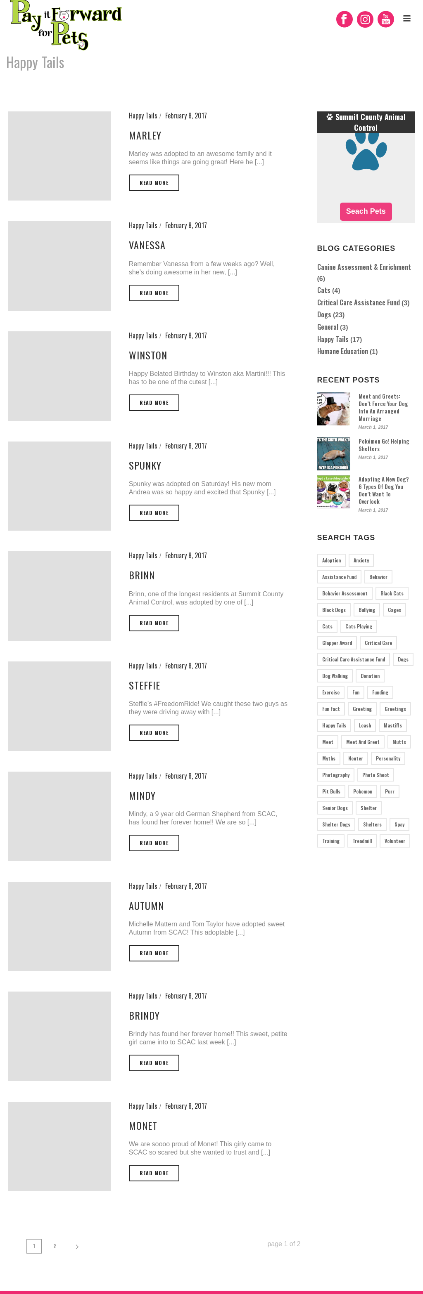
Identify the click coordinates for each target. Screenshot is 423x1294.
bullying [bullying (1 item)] (367, 609)
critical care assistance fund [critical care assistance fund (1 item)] (353, 659)
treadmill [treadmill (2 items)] (362, 840)
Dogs (324, 314)
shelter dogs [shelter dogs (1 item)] (336, 824)
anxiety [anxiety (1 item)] (361, 560)
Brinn (142, 574)
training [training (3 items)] (331, 840)
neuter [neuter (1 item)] (355, 758)
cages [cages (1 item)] (394, 609)
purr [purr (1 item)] (389, 791)
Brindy (144, 1015)
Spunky (145, 465)
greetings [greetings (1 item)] (395, 708)
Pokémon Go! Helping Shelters (384, 444)
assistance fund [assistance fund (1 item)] (339, 576)
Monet (143, 1125)
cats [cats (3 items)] (327, 626)
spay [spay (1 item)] (399, 824)
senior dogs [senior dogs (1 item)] (335, 807)
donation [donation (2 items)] (370, 675)
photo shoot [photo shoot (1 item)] (375, 774)
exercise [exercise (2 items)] (331, 692)
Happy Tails (395, 83)
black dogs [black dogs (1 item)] (334, 609)
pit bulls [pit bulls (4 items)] (331, 791)
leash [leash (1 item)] (365, 725)
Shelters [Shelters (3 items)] (372, 824)
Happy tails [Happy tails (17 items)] (334, 725)
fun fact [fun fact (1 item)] (331, 708)
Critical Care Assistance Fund (358, 302)
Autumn (146, 905)
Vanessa (147, 244)
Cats (323, 290)
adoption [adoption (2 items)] (331, 560)
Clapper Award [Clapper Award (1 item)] (337, 642)
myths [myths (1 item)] (328, 758)
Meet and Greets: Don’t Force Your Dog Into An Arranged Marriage (383, 407)
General (327, 327)
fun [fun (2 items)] (355, 692)
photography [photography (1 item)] (335, 774)
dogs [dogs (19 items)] (403, 659)
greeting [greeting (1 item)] (362, 708)
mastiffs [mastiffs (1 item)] (393, 725)
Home (369, 83)
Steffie (144, 685)
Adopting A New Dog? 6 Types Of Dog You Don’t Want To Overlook (384, 490)
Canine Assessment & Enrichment (364, 267)
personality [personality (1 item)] (388, 758)
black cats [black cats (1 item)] (392, 593)
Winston (148, 354)
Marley (145, 135)
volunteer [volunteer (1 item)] (395, 840)
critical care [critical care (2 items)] (378, 642)
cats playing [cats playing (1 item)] (358, 626)
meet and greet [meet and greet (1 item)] (363, 741)
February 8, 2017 (186, 115)
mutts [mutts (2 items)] (399, 741)
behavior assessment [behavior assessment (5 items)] (345, 593)
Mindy (142, 795)
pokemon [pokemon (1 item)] (362, 791)
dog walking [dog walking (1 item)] (335, 675)
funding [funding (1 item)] (380, 692)
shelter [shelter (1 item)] (369, 807)
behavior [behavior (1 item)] (378, 576)
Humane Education (342, 351)
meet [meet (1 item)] (327, 741)
